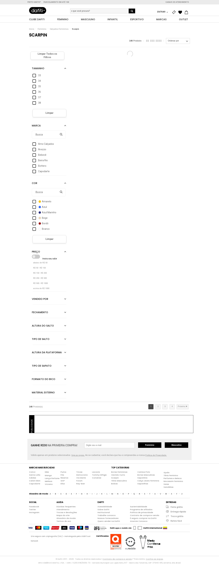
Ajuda (166, 473)
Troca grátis (177, 517)
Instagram (34, 513)
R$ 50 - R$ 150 (39, 269)
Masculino (176, 446)
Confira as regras (154, 559)
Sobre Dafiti (103, 510)
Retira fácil (176, 521)
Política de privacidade (141, 513)
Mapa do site (63, 516)
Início (31, 30)
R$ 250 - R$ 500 (40, 279)
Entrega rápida (178, 512)
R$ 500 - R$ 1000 (40, 284)
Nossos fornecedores (108, 519)
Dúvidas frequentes (66, 507)
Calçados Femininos (59, 30)
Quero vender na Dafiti (109, 522)
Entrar (161, 11)
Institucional (104, 513)
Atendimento (62, 510)
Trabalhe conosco (107, 516)
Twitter (32, 510)
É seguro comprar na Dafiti (143, 519)
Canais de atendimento (177, 2)
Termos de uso (63, 522)
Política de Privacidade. (156, 456)
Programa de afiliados (141, 510)
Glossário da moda (66, 519)
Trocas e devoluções (66, 513)
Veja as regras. (78, 456)
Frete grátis (177, 507)
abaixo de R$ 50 (40, 263)
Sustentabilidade (138, 507)
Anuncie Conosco (138, 522)
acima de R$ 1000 (41, 289)
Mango (48, 476)
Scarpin (75, 30)
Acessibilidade (105, 507)
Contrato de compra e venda (144, 516)
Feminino (42, 30)
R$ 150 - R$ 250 (40, 274)
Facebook (34, 507)
